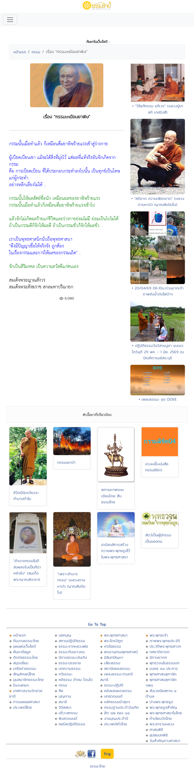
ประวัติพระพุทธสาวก (165, 646)
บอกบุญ (65, 635)
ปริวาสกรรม (68, 712)
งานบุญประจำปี (116, 718)
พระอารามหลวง (162, 724)
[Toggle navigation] (10, 20)
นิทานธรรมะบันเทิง (73, 657)
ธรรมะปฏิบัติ (113, 685)
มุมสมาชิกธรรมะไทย (28, 679)
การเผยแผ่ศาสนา (26, 701)
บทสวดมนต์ (113, 696)
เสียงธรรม (112, 663)
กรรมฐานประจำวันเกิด (121, 707)
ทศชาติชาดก (159, 651)
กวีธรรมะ (65, 674)
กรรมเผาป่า (66, 462)
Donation (21, 685)
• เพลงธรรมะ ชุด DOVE (158, 399)
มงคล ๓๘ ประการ (164, 668)
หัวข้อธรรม (112, 646)
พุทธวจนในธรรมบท (164, 663)
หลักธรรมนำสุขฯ (117, 701)
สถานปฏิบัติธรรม (72, 640)
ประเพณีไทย (22, 707)
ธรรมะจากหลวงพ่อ (73, 646)
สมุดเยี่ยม (20, 663)
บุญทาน (65, 696)
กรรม (36, 51)
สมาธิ (63, 701)
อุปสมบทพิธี (159, 735)
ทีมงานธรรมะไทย (26, 640)
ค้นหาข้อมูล (22, 651)
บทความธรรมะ (70, 668)
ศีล (61, 690)
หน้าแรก (19, 51)
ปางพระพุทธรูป (161, 701)
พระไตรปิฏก (113, 640)
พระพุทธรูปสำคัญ (163, 707)
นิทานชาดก (158, 657)
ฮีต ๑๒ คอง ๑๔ (117, 712)
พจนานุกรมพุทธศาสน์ (121, 651)
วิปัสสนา (65, 707)
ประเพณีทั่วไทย (115, 724)
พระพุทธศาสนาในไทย (166, 712)
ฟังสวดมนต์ (68, 718)
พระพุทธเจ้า (159, 635)
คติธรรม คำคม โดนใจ (76, 679)
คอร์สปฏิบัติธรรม (72, 724)
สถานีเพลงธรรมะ (117, 668)
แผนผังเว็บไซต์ (24, 646)
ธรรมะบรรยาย (70, 663)
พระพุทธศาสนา (116, 635)
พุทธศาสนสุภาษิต (163, 674)
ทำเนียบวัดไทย (161, 718)
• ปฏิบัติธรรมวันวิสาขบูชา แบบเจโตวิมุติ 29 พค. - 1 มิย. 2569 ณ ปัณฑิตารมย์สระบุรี (158, 352)
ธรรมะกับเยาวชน (72, 651)
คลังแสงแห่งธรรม (118, 690)
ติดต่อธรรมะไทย (25, 657)
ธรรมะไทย (97, 766)
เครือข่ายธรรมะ (25, 668)
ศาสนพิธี (156, 729)
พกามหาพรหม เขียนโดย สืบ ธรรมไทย (112, 496)
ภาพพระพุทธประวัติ (165, 640)
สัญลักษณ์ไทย (24, 674)
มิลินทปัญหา (113, 657)
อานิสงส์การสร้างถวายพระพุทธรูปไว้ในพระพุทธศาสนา (115, 551)
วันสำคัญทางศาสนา (165, 740)
